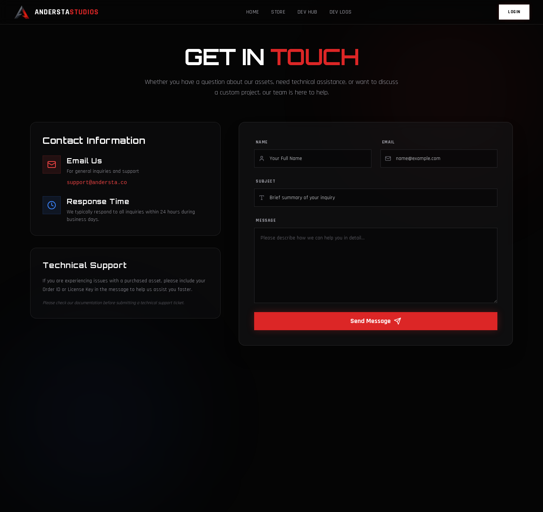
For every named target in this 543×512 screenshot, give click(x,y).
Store (278, 12)
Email (388, 142)
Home (252, 12)
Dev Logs (341, 12)
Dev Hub (307, 12)
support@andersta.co (97, 183)
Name (261, 142)
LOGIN (514, 12)
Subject (265, 181)
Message (266, 220)
